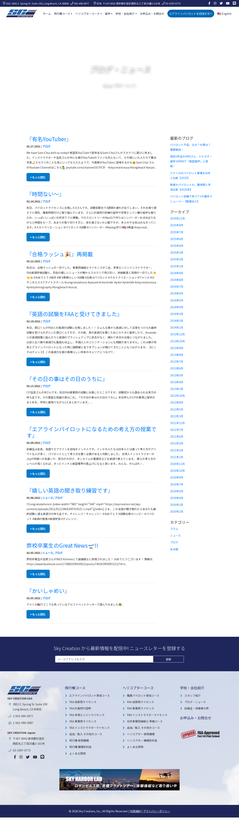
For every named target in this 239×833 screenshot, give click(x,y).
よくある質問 (77, 753)
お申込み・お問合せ (152, 13)
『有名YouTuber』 (49, 139)
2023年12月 (177, 334)
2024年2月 (176, 321)
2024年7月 (176, 286)
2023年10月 (177, 341)
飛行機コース (62, 13)
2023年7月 (176, 361)
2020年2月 (176, 505)
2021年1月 (176, 457)
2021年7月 (176, 430)
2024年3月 (176, 314)
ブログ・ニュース (195, 702)
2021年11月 (177, 423)
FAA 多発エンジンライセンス (87, 715)
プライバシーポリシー (156, 811)
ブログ (46, 146)
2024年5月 (176, 300)
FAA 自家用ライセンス (82, 702)
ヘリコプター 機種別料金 (142, 740)
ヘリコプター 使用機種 (141, 734)
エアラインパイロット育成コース (89, 695)
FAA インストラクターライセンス (89, 728)
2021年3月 (176, 443)
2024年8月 (176, 280)
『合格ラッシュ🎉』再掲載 (60, 254)
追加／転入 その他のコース (85, 734)
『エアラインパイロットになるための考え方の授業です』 (92, 432)
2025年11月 (177, 218)
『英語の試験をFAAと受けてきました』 (74, 314)
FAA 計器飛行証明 (80, 708)
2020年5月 (176, 491)
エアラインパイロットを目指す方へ (190, 13)
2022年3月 (176, 416)
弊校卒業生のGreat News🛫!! (62, 545)
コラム (174, 529)
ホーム (47, 13)
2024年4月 (176, 307)
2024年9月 (176, 273)
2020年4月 (176, 498)
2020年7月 (176, 484)
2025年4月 (176, 246)
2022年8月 (176, 402)
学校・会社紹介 (125, 13)
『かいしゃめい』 (48, 591)
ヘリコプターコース (87, 13)
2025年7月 (176, 232)
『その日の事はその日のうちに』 (67, 379)
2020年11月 (177, 464)
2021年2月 (176, 450)
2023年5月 (176, 375)
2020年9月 (176, 477)
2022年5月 (176, 409)
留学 (107, 13)
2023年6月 (176, 368)
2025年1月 (176, 266)
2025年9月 (176, 225)
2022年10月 (177, 396)
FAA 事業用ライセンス (82, 721)
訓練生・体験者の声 (196, 708)
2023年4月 (176, 382)
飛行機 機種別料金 (80, 747)
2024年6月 (176, 293)
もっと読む (38, 177)
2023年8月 (176, 355)
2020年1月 (176, 511)
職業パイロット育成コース (143, 695)
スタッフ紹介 (192, 695)
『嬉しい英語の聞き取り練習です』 (70, 490)
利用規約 (135, 811)
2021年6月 (176, 436)
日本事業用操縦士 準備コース (145, 721)
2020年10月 (177, 470)
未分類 (174, 549)
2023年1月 (176, 389)
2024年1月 (176, 327)
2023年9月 (176, 348)
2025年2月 (176, 259)
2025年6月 (176, 239)
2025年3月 (176, 252)
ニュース (47, 498)
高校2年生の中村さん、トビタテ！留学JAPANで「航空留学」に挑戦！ (191, 161)
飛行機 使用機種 (79, 740)
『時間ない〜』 (45, 194)
